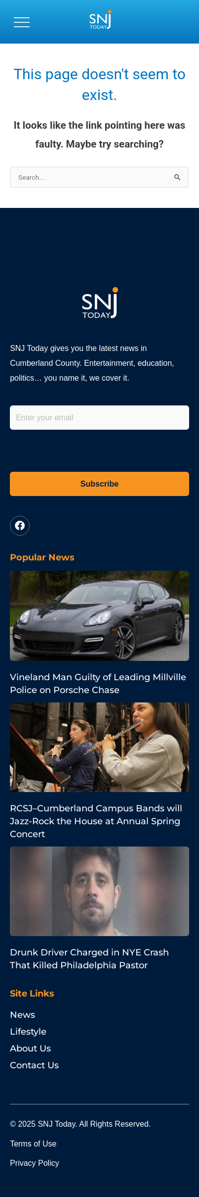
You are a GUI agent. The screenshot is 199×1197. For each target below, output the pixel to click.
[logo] (100, 22)
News (22, 1014)
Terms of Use (33, 1144)
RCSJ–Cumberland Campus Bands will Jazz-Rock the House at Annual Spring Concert (96, 821)
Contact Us (34, 1065)
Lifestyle (28, 1031)
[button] (22, 22)
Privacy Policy (34, 1163)
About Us (30, 1048)
